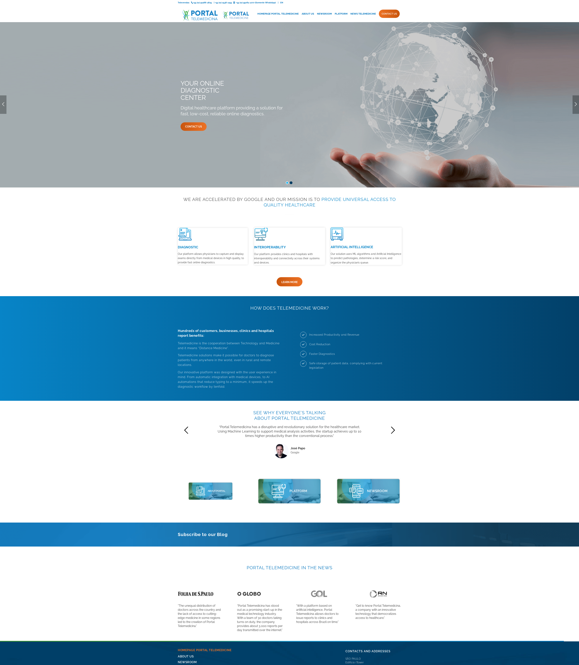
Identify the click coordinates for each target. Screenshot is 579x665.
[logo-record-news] (378, 532)
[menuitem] (278, 14)
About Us (186, 595)
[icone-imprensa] (356, 429)
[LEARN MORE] (289, 220)
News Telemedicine (194, 612)
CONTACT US (188, 618)
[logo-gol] (319, 532)
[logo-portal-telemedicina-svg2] (213, 15)
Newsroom (187, 600)
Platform (186, 606)
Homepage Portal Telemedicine (205, 588)
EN (281, 2)
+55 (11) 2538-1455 (357, 615)
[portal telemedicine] (196, 429)
